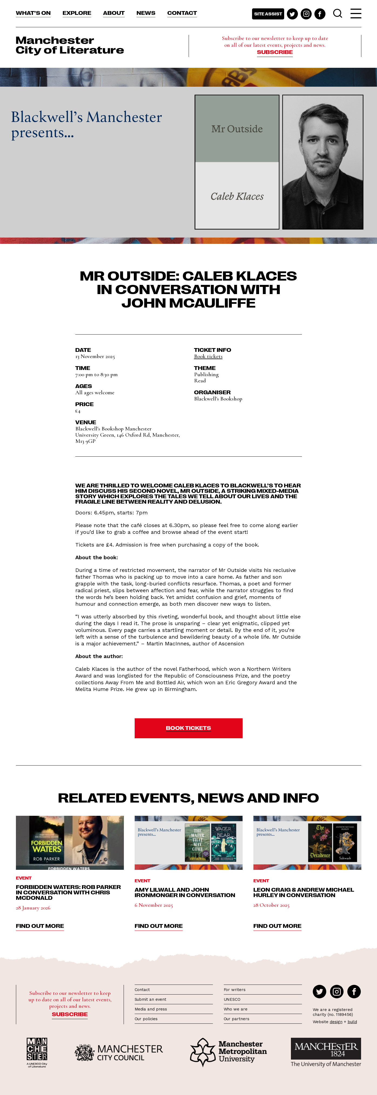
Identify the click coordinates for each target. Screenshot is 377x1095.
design (336, 1021)
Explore (77, 12)
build (352, 1021)
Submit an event (151, 999)
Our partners (236, 1018)
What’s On (33, 12)
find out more (40, 925)
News (146, 12)
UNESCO (232, 999)
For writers (235, 989)
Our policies (146, 1018)
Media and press (151, 1009)
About (114, 12)
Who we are (235, 1009)
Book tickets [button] (208, 356)
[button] (189, 728)
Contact (182, 12)
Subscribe (275, 51)
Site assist (268, 13)
